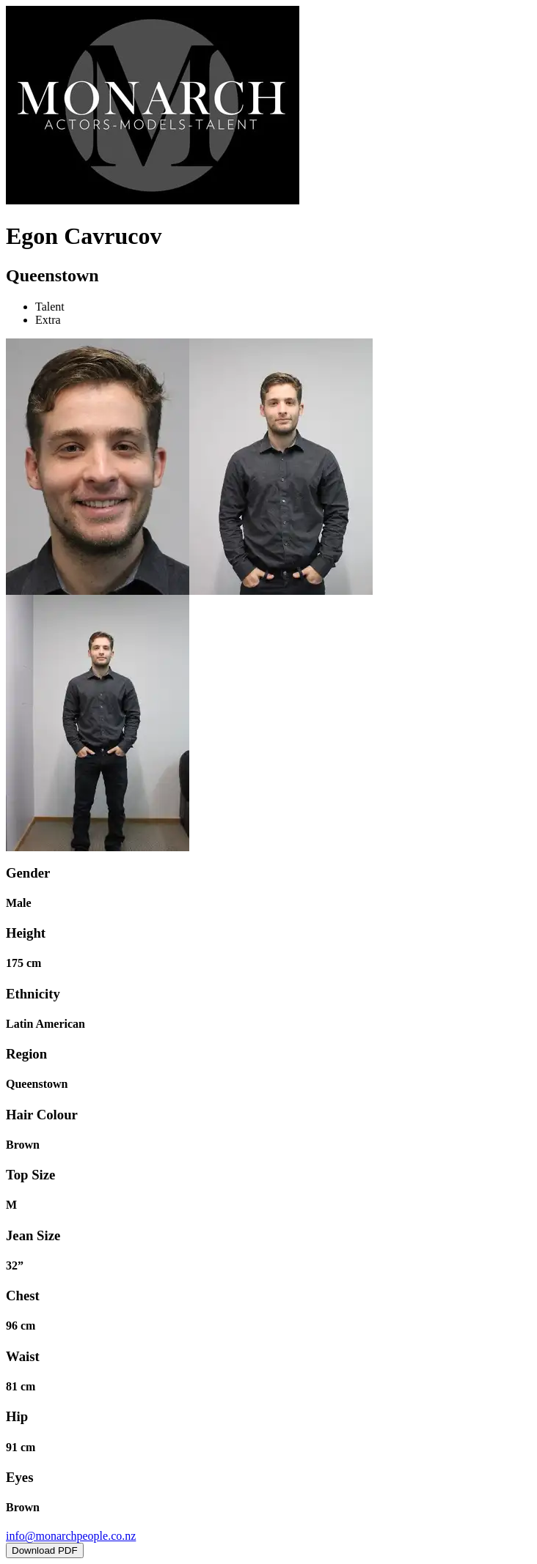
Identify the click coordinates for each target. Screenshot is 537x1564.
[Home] (152, 200)
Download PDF (45, 1550)
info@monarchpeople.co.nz (71, 1536)
